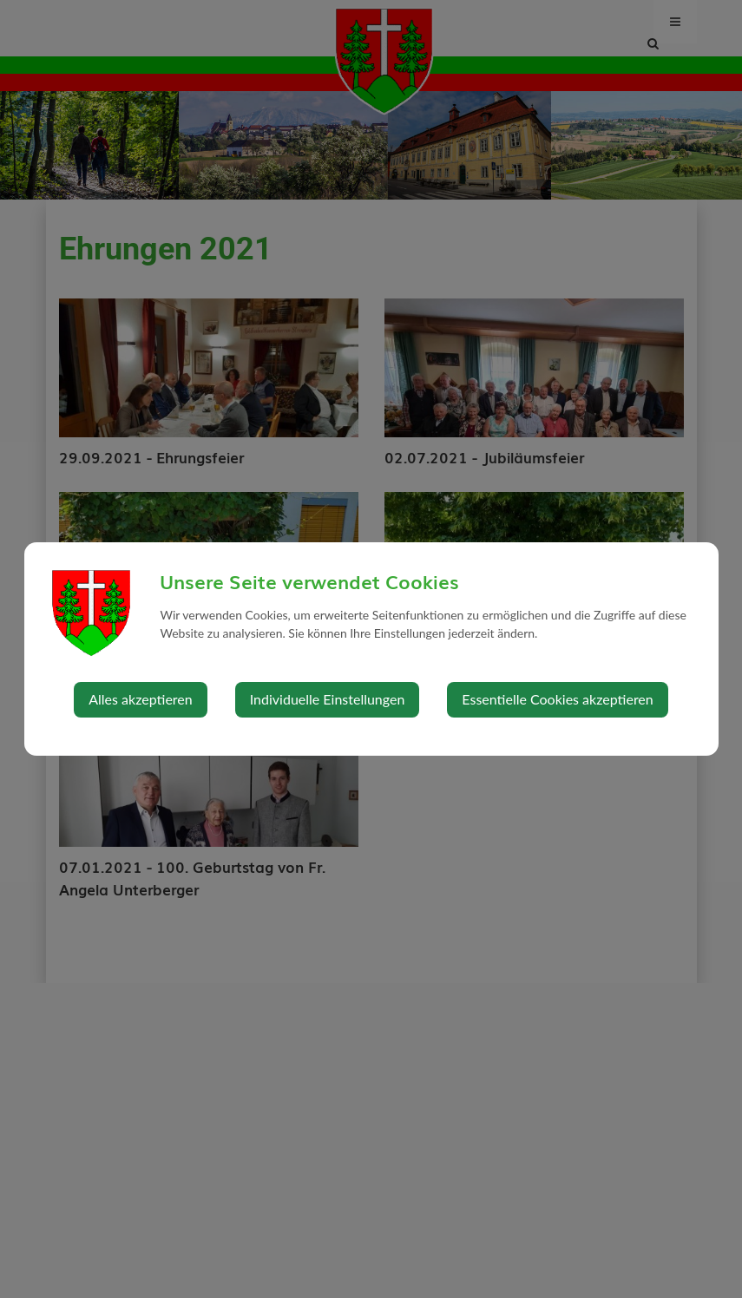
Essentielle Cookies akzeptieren (557, 699)
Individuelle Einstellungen (327, 699)
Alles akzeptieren (140, 699)
